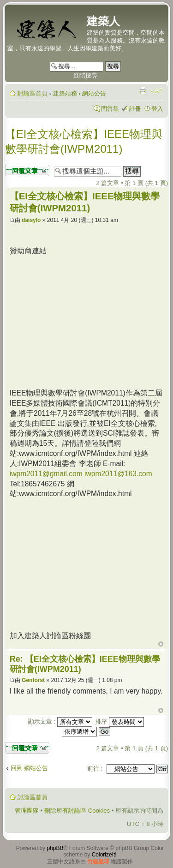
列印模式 (142, 90)
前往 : (94, 768)
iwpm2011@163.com (118, 474)
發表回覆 (27, 170)
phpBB (55, 848)
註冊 (135, 108)
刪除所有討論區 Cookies (77, 810)
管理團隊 (27, 810)
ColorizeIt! (104, 854)
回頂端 (160, 644)
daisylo (31, 220)
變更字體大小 (156, 90)
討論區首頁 (33, 93)
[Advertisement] (87, 320)
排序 (119, 721)
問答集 (110, 108)
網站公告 (94, 93)
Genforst (33, 680)
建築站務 (65, 93)
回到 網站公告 (29, 768)
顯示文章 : (60, 721)
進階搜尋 (85, 75)
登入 (157, 108)
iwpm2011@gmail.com (46, 474)
